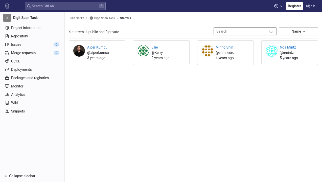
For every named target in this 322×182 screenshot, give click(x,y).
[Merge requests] (32, 53)
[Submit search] (271, 31)
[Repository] (32, 36)
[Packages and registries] (32, 78)
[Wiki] (32, 103)
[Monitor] (32, 86)
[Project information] (32, 28)
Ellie (154, 47)
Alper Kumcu (97, 47)
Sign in (310, 6)
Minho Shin (224, 47)
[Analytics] (32, 94)
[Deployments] (32, 69)
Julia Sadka (76, 18)
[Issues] (32, 44)
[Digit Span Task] (32, 18)
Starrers (125, 18)
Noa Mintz (288, 47)
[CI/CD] (32, 61)
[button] (18, 6)
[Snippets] (32, 111)
